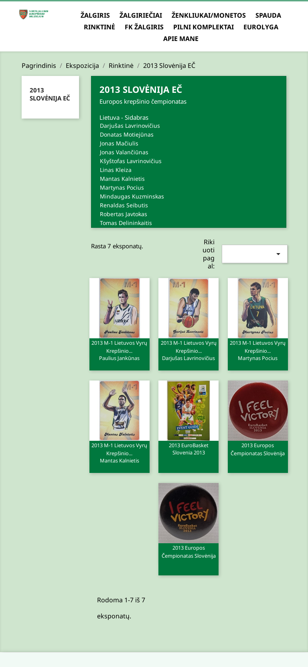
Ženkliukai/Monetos (209, 15)
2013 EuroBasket (188, 448)
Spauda (268, 15)
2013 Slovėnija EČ (50, 94)
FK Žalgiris (144, 27)
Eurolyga (260, 27)
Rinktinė (99, 27)
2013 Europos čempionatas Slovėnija (258, 449)
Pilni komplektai (203, 27)
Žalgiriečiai (141, 15)
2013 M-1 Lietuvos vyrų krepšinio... (119, 350)
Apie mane (181, 38)
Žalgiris (95, 15)
